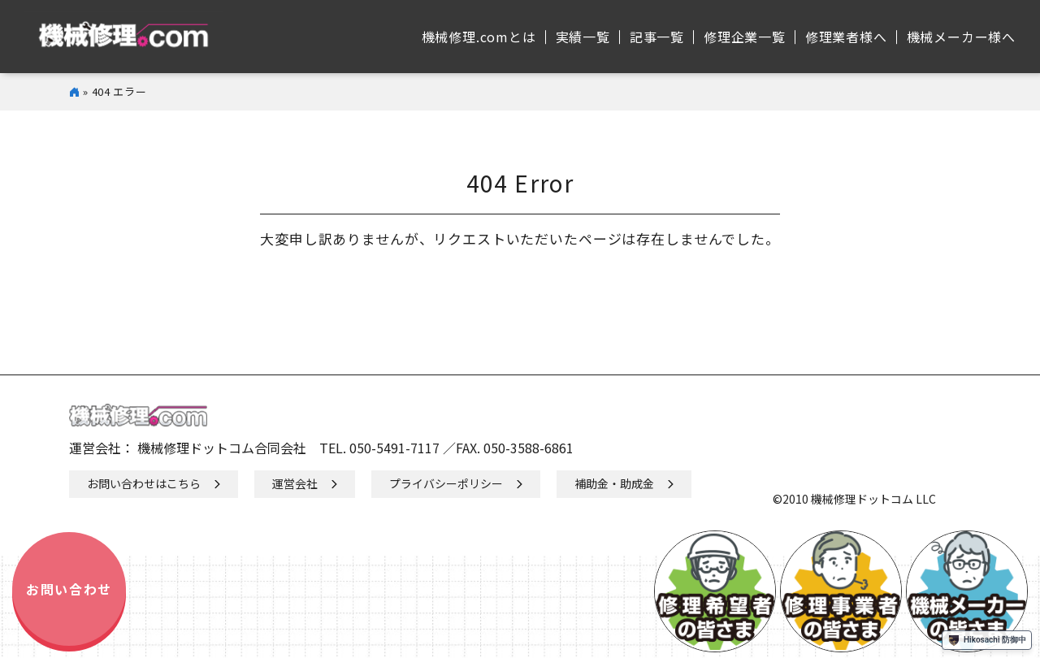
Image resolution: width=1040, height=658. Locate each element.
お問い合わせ (69, 589)
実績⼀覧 (583, 36)
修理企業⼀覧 (745, 36)
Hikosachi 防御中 (986, 640)
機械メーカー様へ (961, 36)
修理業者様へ (846, 36)
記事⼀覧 (657, 36)
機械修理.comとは (479, 36)
